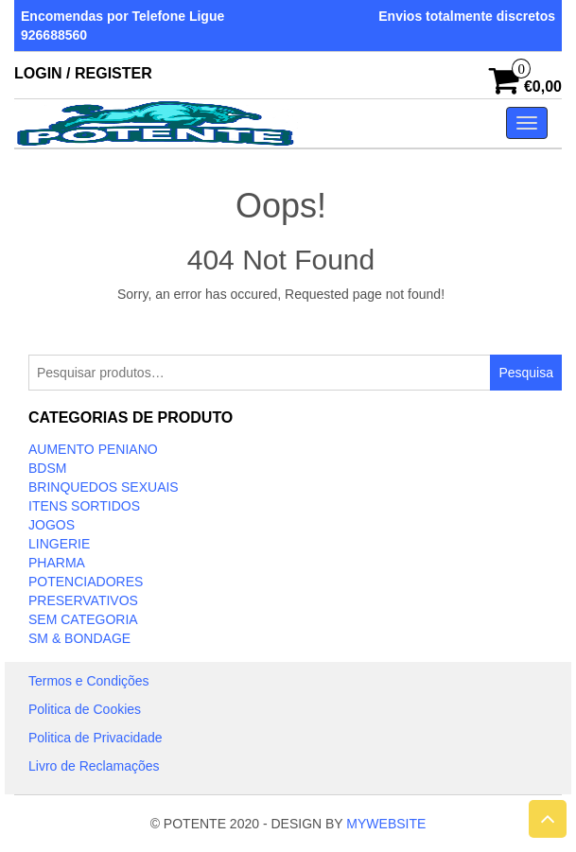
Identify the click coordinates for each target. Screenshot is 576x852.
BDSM (47, 468)
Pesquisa (525, 372)
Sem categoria (83, 619)
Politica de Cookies (84, 709)
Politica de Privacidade (95, 737)
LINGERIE (59, 543)
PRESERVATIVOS (83, 600)
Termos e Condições (88, 680)
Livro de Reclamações (94, 766)
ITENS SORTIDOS (84, 505)
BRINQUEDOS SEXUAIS (103, 487)
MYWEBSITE (386, 823)
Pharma (56, 562)
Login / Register (83, 73)
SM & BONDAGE (79, 638)
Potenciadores (85, 581)
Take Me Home (281, 329)
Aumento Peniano (93, 449)
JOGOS (51, 524)
